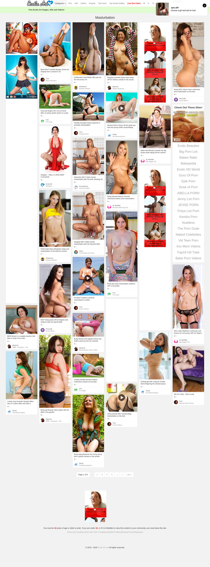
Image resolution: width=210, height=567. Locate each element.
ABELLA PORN (188, 193)
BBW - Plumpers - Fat (20, 347)
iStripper (49, 186)
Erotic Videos (84, 309)
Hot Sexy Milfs (84, 188)
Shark (114, 134)
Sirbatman (83, 86)
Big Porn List (188, 151)
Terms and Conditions (76, 532)
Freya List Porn (188, 211)
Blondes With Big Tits (120, 207)
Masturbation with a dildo (88, 350)
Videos (83, 3)
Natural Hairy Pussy (186, 403)
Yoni (47, 78)
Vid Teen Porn (188, 240)
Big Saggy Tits (151, 161)
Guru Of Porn (188, 175)
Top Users (102, 3)
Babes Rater (188, 157)
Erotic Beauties (188, 146)
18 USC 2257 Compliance (97, 532)
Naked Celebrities (188, 234)
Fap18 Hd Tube (188, 252)
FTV (47, 120)
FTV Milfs (82, 391)
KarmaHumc (83, 186)
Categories (60, 3)
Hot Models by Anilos (87, 253)
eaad (81, 251)
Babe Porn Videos (188, 258)
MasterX (115, 86)
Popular (92, 3)
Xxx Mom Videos (188, 246)
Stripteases (138, 532)
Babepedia (188, 163)
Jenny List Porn (188, 199)
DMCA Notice (115, 532)
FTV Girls (49, 122)
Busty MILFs (183, 100)
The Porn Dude (188, 228)
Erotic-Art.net (103, 547)
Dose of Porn (188, 187)
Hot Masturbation (118, 136)
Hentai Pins (127, 532)
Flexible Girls (84, 134)
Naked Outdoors (118, 88)
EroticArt (49, 184)
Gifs (76, 3)
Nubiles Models (84, 88)
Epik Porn (188, 181)
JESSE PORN (188, 205)
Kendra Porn (188, 217)
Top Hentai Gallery (117, 3)
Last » (129, 475)
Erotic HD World (188, 169)
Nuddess (188, 222)
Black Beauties (51, 80)
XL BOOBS (150, 159)
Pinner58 (182, 98)
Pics (70, 3)
